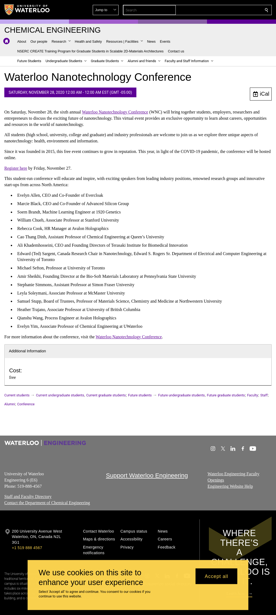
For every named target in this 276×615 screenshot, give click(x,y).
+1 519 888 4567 (27, 548)
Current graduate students (106, 395)
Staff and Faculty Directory (27, 496)
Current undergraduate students (60, 395)
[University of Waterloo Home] (27, 9)
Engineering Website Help (230, 486)
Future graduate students (226, 395)
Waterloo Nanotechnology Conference (115, 112)
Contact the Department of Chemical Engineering (47, 502)
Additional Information (27, 351)
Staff (264, 395)
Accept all (216, 576)
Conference (25, 404)
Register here (15, 168)
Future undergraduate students (181, 395)
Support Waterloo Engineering (147, 475)
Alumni (9, 404)
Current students (17, 395)
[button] (227, 10)
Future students (140, 395)
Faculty (252, 395)
